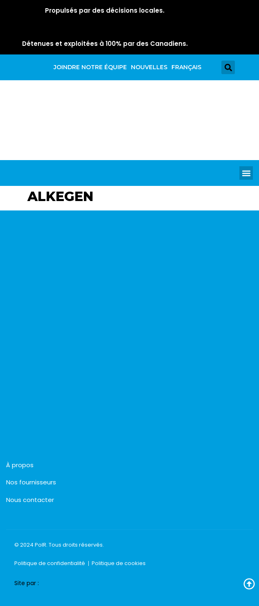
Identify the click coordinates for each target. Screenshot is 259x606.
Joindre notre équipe (90, 67)
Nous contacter (30, 499)
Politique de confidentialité (49, 563)
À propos (20, 465)
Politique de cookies (119, 563)
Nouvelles (149, 67)
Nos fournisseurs (31, 482)
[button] (228, 67)
